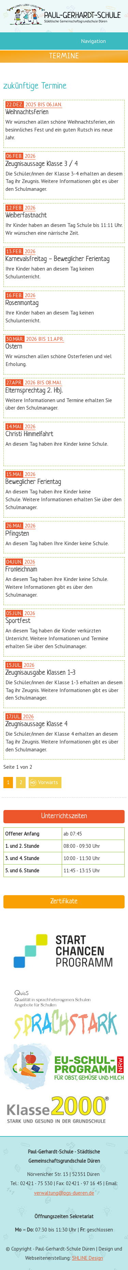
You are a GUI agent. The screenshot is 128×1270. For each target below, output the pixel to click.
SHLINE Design (87, 1258)
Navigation (93, 40)
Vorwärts (48, 782)
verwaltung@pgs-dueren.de (64, 1193)
